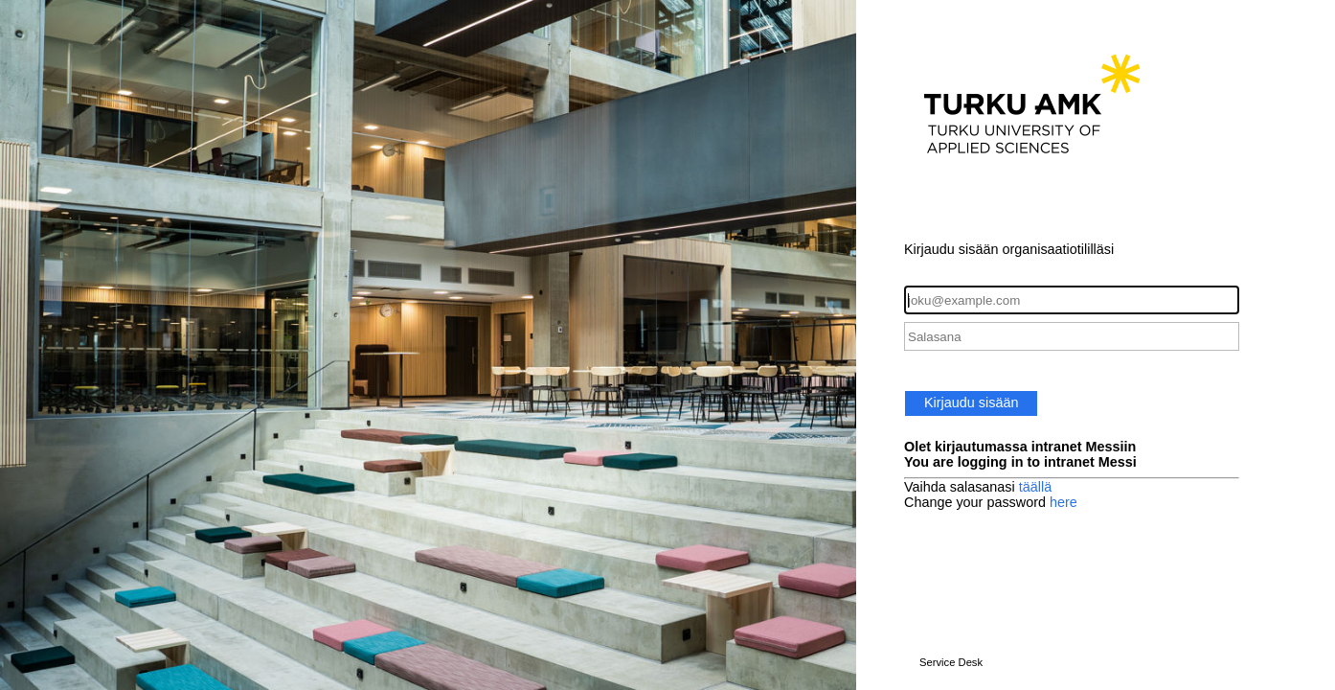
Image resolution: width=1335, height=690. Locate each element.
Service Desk (951, 662)
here (1063, 502)
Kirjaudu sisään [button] (971, 402)
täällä (1035, 486)
